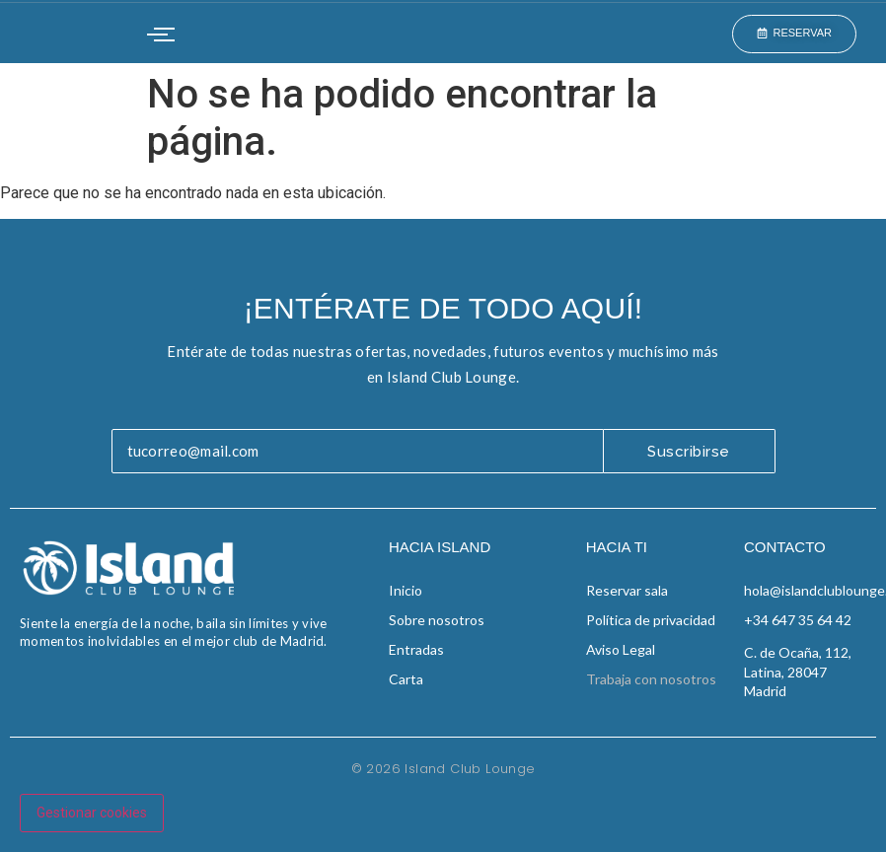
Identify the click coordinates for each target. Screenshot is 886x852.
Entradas (416, 649)
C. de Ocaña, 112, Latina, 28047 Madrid (797, 671)
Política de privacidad (650, 619)
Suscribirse (688, 452)
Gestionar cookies (92, 812)
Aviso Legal (620, 649)
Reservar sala (627, 590)
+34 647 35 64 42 (797, 619)
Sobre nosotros (436, 619)
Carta (406, 679)
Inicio (405, 590)
